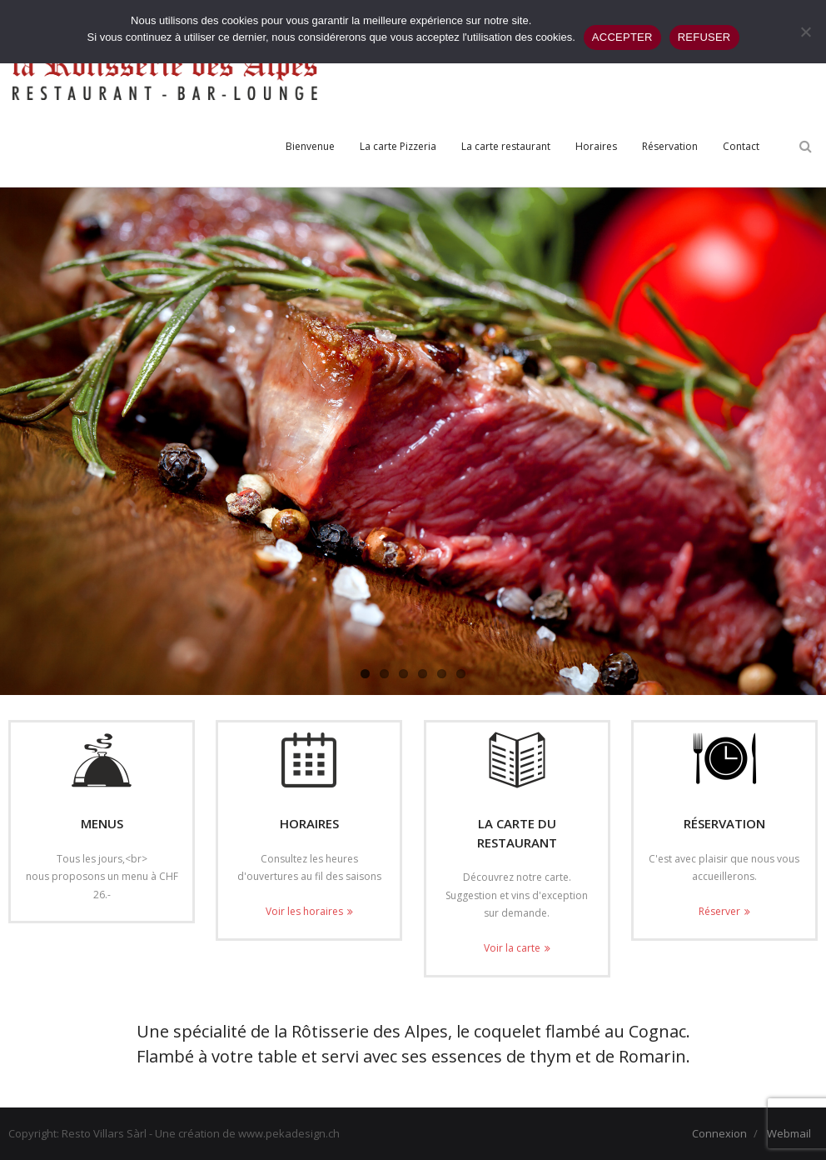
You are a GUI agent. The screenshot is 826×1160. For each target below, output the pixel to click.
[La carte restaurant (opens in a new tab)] (506, 147)
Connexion (719, 1133)
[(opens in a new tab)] (517, 760)
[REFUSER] (805, 31)
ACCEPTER (622, 37)
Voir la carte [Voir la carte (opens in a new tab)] (512, 948)
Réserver (719, 911)
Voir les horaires (304, 911)
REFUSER (704, 37)
